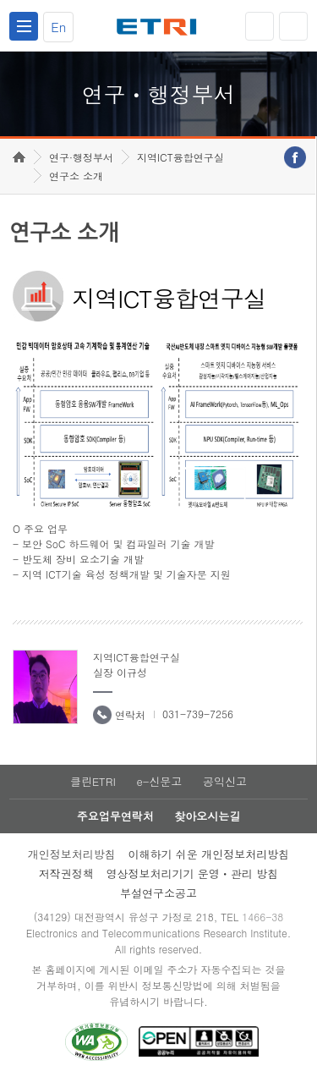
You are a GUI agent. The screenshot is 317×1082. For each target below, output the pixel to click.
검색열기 (293, 26)
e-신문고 (159, 781)
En (58, 27)
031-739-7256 (197, 713)
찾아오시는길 (207, 816)
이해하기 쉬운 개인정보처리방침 (209, 854)
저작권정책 (66, 873)
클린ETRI (93, 781)
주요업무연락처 (115, 816)
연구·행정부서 (81, 157)
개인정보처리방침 (72, 854)
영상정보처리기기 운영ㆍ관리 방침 (193, 873)
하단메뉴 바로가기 (0, 0)
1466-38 (262, 916)
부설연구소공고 (158, 893)
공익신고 (225, 781)
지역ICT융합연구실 (180, 157)
